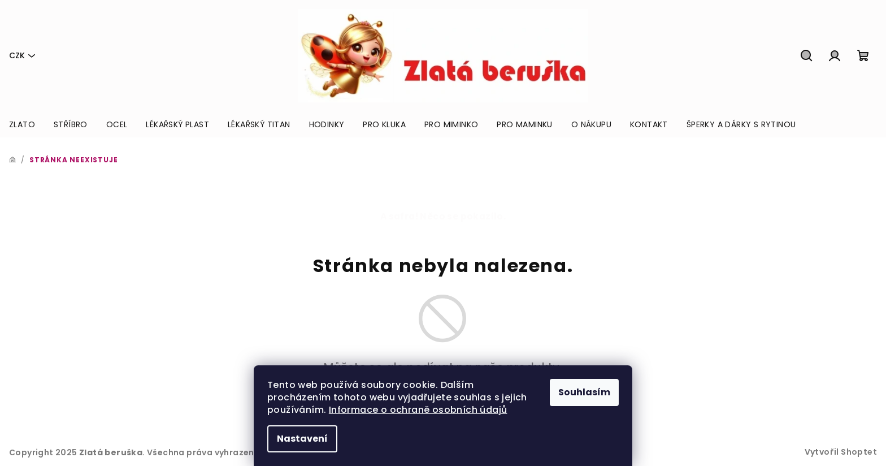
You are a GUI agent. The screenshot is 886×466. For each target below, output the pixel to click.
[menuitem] (22, 124)
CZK (17, 55)
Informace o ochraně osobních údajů (418, 409)
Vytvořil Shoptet (841, 452)
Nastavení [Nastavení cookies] (302, 438)
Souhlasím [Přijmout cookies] (584, 392)
